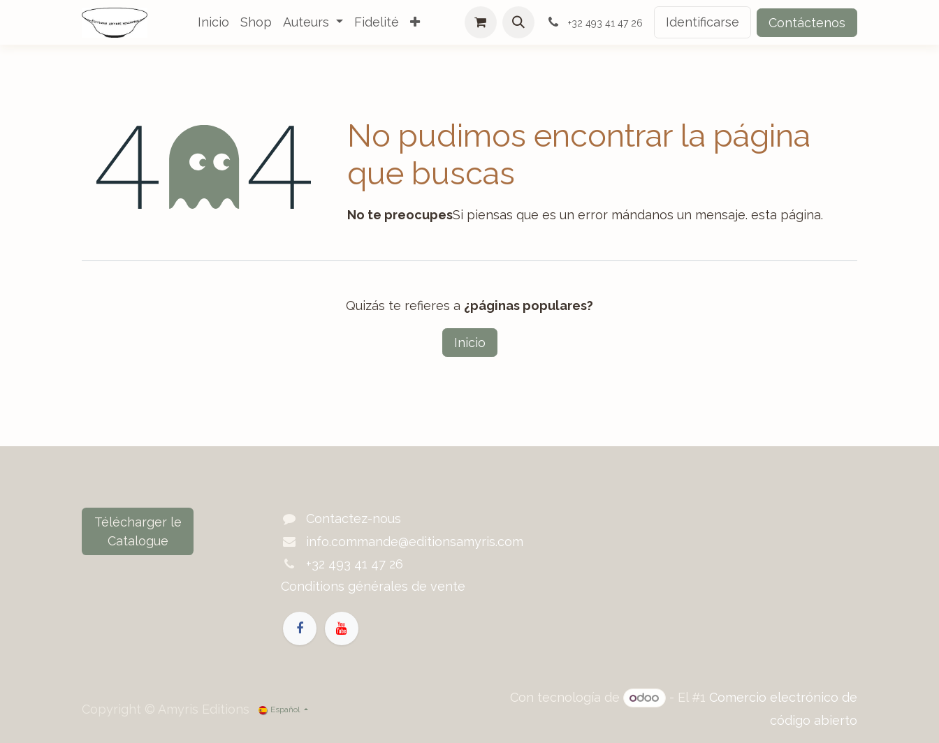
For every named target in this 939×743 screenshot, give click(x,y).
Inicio (470, 342)
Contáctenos (807, 22)
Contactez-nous (353, 518)
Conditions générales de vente (373, 586)
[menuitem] (213, 22)
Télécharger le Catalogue (138, 531)
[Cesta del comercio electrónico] (481, 22)
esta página (786, 214)
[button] (518, 22)
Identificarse (702, 22)
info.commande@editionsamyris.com (414, 541)
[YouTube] (341, 628)
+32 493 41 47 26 (354, 564)
